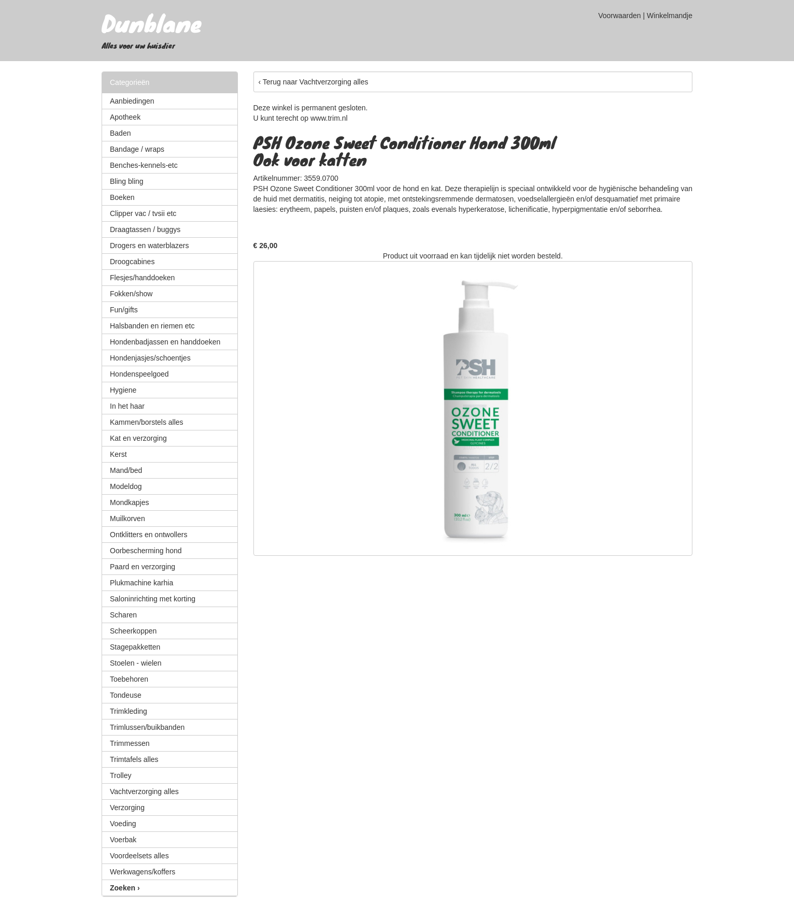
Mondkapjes (129, 502)
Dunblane (152, 22)
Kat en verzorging (138, 438)
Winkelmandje (669, 15)
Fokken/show (131, 294)
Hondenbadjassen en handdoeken (165, 342)
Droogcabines (132, 261)
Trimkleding (128, 711)
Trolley (121, 775)
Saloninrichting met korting (152, 599)
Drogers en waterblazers (149, 245)
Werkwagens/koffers (142, 872)
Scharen (123, 615)
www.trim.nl (329, 118)
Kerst (118, 454)
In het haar (127, 406)
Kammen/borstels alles (146, 422)
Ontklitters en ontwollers (148, 534)
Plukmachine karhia (141, 583)
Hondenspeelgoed (139, 374)
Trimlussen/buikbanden (147, 727)
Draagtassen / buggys (145, 229)
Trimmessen (130, 743)
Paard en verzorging (142, 567)
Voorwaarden (619, 15)
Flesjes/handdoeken (142, 277)
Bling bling (127, 181)
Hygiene (123, 390)
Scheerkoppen (133, 631)
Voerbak (123, 840)
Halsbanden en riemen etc (152, 326)
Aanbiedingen (132, 101)
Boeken (122, 197)
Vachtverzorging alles (144, 791)
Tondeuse (125, 695)
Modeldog (126, 486)
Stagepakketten (135, 647)
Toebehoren (129, 679)
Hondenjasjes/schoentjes (150, 358)
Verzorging (127, 807)
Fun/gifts (124, 310)
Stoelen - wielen (136, 663)
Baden (120, 133)
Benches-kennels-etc (144, 165)
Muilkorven (127, 518)
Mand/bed (126, 470)
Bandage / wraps (137, 149)
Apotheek (125, 117)
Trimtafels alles (134, 759)
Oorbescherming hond (146, 550)
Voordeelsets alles (139, 856)
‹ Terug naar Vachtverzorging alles (313, 82)
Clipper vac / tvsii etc (143, 213)
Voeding (123, 823)
